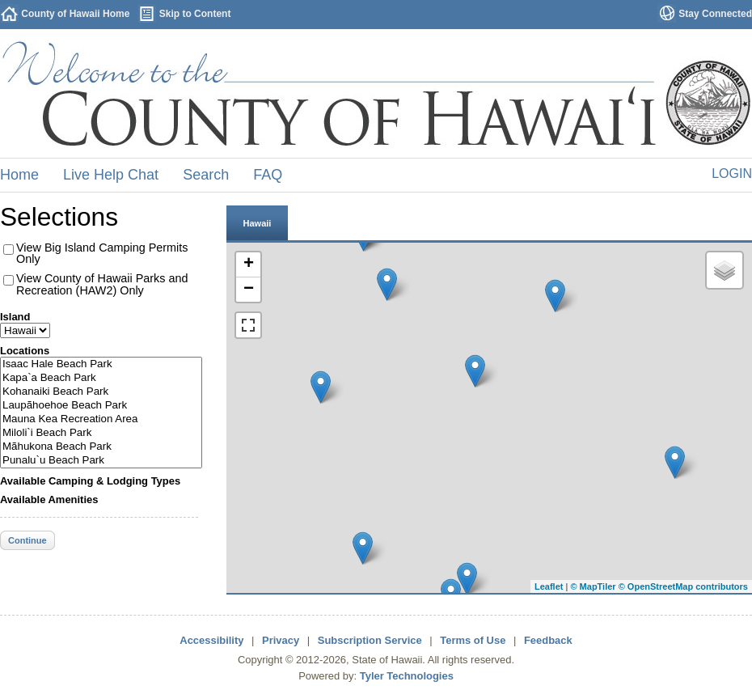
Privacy (280, 640)
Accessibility (211, 640)
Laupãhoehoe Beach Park (101, 406)
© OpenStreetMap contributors (683, 586)
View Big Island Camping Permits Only (102, 253)
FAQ (267, 175)
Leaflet (548, 586)
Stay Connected (715, 13)
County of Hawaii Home (75, 13)
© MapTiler (592, 586)
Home (19, 175)
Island (15, 317)
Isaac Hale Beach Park (101, 364)
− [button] (248, 289)
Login (732, 173)
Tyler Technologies (407, 676)
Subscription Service (370, 640)
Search (206, 175)
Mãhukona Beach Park (101, 447)
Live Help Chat (110, 175)
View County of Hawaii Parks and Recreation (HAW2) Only (102, 284)
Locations (24, 351)
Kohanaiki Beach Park (101, 392)
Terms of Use (472, 640)
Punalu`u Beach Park (101, 461)
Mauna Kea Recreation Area (101, 419)
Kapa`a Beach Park (101, 378)
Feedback (548, 640)
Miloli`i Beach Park (101, 433)
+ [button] (248, 264)
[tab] (257, 222)
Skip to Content (195, 13)
